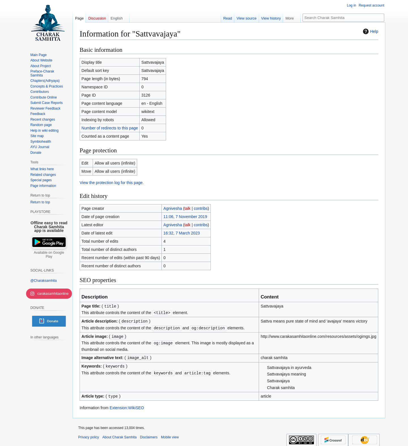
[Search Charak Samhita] (343, 18)
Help (370, 31)
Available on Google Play (49, 255)
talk (187, 208)
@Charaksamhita (43, 281)
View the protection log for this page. (112, 182)
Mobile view (170, 435)
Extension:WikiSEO (127, 405)
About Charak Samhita (119, 435)
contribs (201, 208)
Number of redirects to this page (110, 128)
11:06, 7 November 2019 (185, 216)
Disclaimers (149, 435)
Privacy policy (88, 435)
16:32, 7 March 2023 (181, 233)
